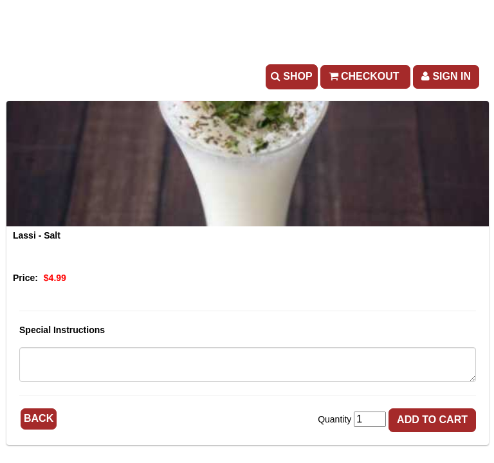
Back (38, 418)
